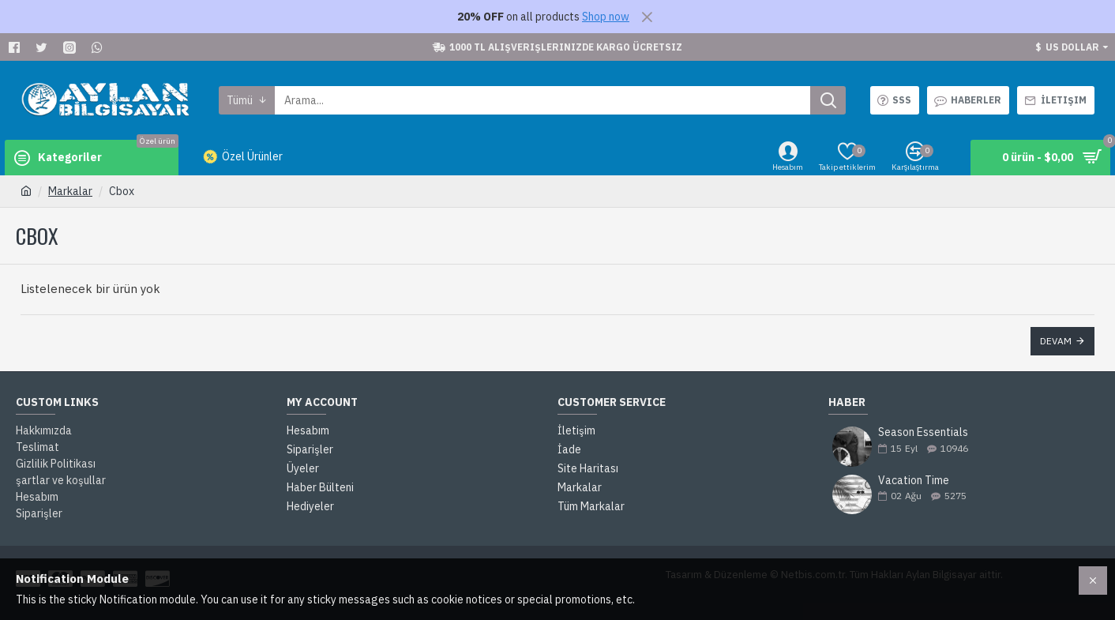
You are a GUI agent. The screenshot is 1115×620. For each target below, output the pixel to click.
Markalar (70, 191)
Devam (1056, 341)
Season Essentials (923, 432)
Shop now (605, 16)
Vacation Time (913, 481)
